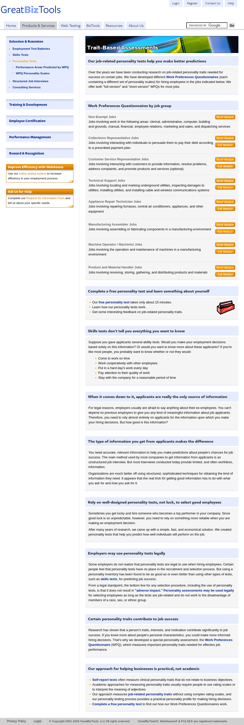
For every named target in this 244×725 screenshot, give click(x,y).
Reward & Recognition (26, 153)
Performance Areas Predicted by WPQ (42, 67)
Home (11, 25)
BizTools (93, 25)
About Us (136, 25)
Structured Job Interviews (30, 81)
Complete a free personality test (117, 704)
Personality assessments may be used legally (198, 590)
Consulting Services (26, 87)
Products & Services (38, 25)
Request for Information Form (45, 198)
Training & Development (28, 104)
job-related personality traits (150, 694)
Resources (114, 25)
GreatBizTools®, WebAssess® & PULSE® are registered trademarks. (183, 721)
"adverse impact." (149, 590)
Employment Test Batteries (31, 48)
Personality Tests (24, 61)
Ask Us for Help (20, 191)
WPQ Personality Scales (33, 73)
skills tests (109, 579)
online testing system (33, 173)
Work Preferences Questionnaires (192, 77)
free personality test (114, 302)
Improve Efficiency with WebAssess (35, 166)
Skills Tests (20, 54)
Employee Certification (27, 120)
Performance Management (30, 137)
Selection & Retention (26, 41)
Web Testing (70, 25)
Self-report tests (104, 680)
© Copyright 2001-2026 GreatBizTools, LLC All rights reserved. (89, 721)
